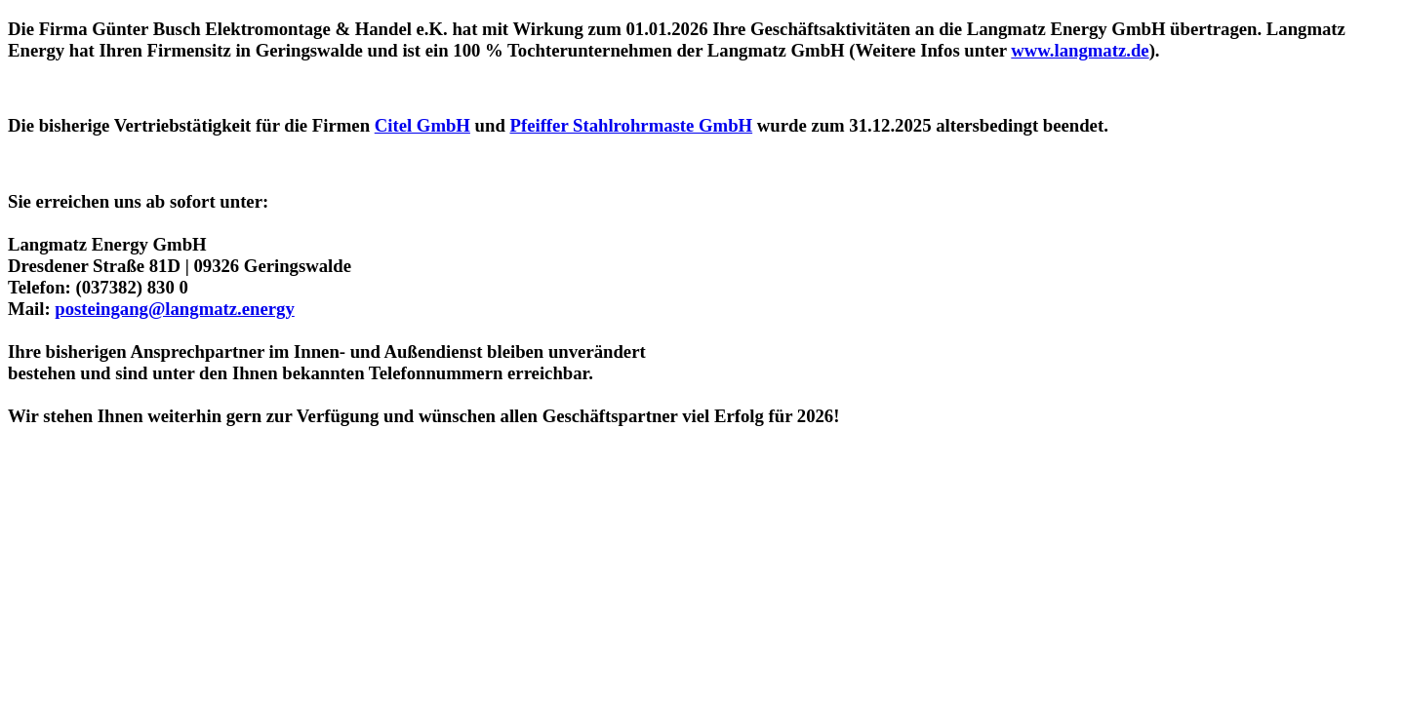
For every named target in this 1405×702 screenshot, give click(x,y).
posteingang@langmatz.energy (174, 308)
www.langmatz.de (1079, 50)
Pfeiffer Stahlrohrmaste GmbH (630, 125)
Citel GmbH (422, 125)
